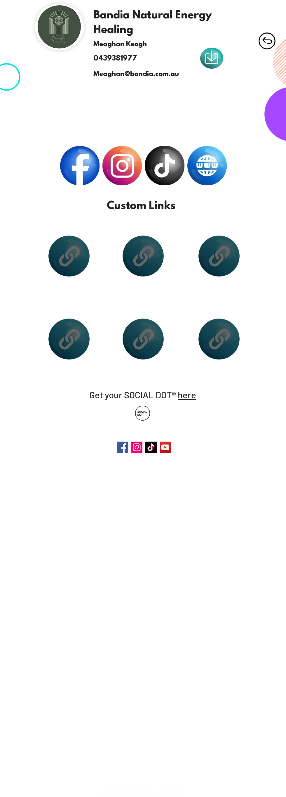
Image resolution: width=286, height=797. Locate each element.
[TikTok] (151, 447)
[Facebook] (122, 447)
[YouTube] (165, 447)
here (187, 394)
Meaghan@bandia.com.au (136, 74)
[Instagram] (136, 447)
